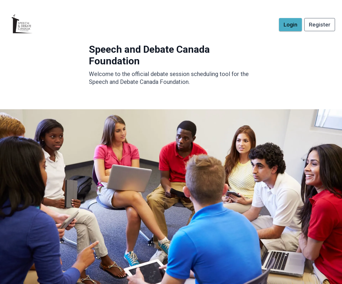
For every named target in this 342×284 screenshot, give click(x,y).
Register (320, 24)
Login (290, 24)
